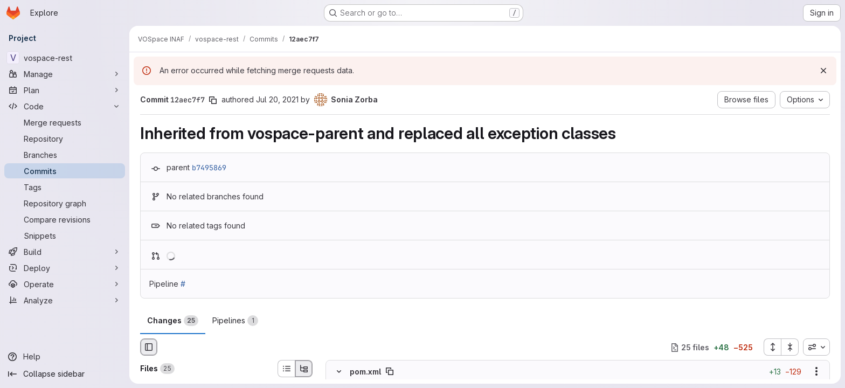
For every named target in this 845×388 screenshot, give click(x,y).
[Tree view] (304, 368)
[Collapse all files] (790, 347)
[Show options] (816, 371)
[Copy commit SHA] (212, 100)
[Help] (64, 356)
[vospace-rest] (64, 57)
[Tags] (64, 187)
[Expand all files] (772, 347)
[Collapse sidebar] (64, 374)
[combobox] (816, 347)
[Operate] (64, 284)
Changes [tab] (172, 320)
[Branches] (64, 154)
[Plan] (64, 90)
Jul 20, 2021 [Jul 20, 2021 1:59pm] (277, 99)
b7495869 (209, 167)
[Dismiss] (823, 70)
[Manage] (64, 73)
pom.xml (365, 371)
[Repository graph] (64, 203)
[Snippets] (64, 235)
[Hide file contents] (339, 371)
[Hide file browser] (148, 347)
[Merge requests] (64, 122)
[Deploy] (64, 267)
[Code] (64, 106)
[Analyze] (64, 300)
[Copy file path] (389, 371)
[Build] (64, 251)
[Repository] (64, 138)
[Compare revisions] (64, 219)
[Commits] (64, 170)
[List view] (286, 368)
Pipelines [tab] (235, 320)
